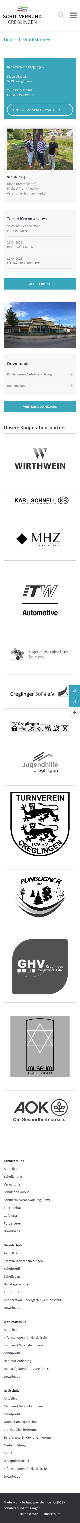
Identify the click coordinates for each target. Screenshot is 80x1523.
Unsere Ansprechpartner (36, 109)
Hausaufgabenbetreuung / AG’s (26, 1368)
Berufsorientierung (17, 1361)
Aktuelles (10, 1168)
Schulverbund (14, 1161)
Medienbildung (15, 1445)
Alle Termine (40, 284)
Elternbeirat (12, 1207)
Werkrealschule (15, 1322)
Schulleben (12, 1276)
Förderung (11, 1292)
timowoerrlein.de (38, 1502)
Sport (8, 1453)
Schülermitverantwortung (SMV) (27, 1200)
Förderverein (13, 1223)
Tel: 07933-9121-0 (19, 90)
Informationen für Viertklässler (26, 1337)
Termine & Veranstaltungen (23, 1261)
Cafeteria (10, 1215)
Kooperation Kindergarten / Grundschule (33, 1300)
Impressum (52, 1514)
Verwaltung (12, 1184)
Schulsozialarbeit (16, 1192)
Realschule (11, 1390)
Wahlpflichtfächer (16, 1461)
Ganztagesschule (16, 1284)
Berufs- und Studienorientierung (27, 1437)
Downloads (12, 1231)
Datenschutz (29, 1514)
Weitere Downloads (40, 406)
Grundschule (13, 1245)
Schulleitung (13, 1176)
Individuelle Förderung (20, 1429)
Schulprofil (12, 1268)
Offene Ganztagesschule (21, 1421)
